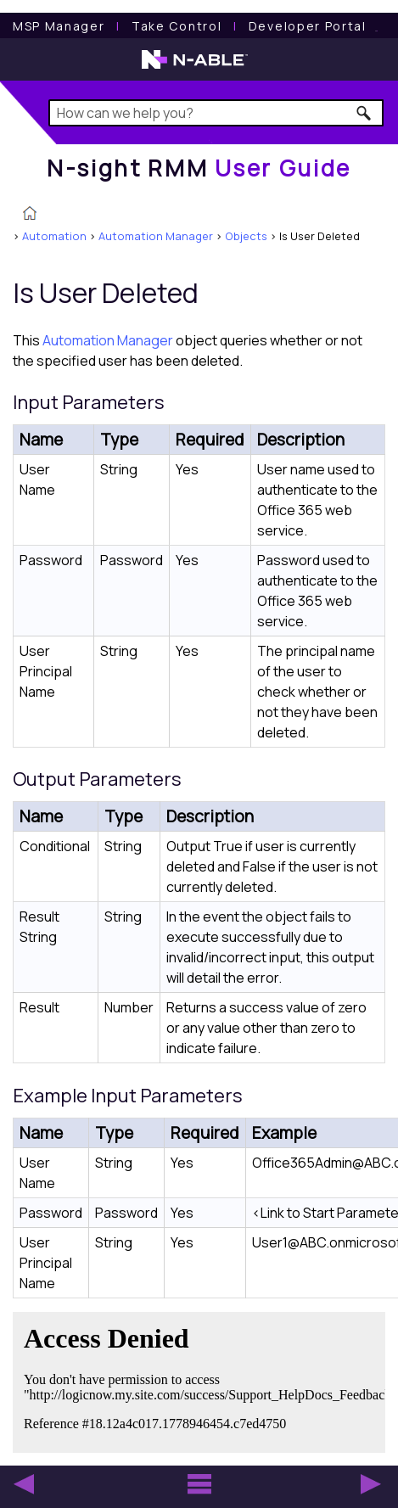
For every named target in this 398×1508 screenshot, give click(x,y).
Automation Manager (155, 236)
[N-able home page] (195, 67)
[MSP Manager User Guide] (58, 26)
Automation (54, 236)
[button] (364, 112)
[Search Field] (216, 112)
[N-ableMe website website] (376, 26)
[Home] (199, 168)
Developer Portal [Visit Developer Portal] (308, 26)
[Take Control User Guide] (176, 26)
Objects (246, 236)
